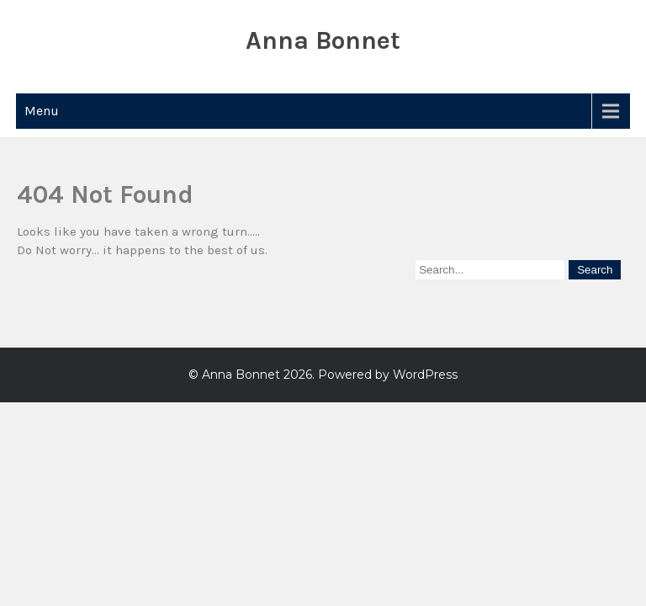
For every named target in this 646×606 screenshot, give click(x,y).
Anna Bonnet (323, 40)
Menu (41, 111)
